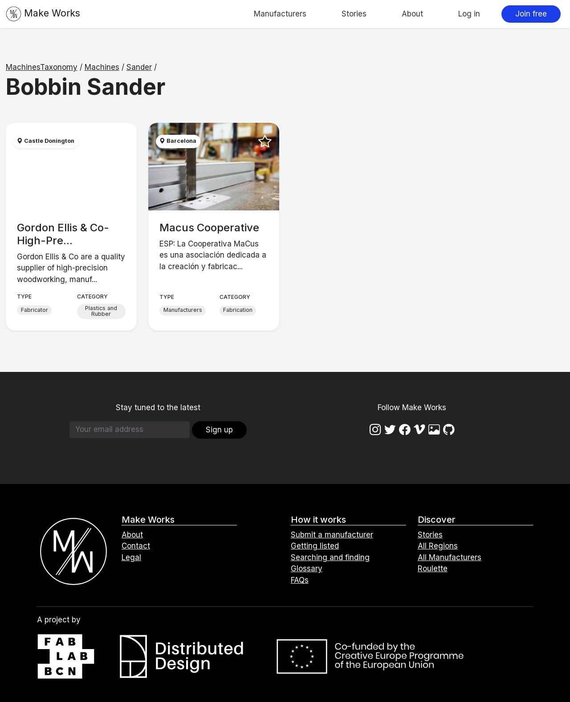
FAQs (300, 580)
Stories (354, 13)
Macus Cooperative (209, 227)
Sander (139, 67)
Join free (531, 13)
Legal (131, 557)
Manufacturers (280, 13)
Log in (469, 13)
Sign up (219, 429)
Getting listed (315, 545)
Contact (136, 545)
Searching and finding (330, 557)
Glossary (306, 568)
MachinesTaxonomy (41, 67)
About (412, 13)
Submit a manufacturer (332, 534)
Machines (102, 67)
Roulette (433, 568)
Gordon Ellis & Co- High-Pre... (63, 234)
